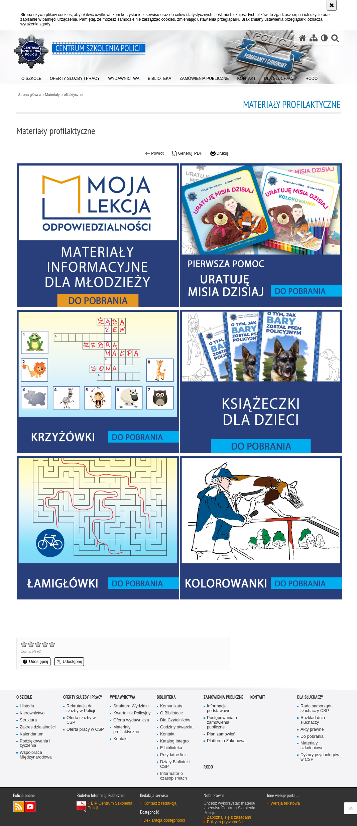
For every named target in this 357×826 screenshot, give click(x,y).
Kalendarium (31, 734)
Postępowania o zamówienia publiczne (222, 722)
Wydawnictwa (122, 697)
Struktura (28, 720)
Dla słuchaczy (310, 697)
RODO (208, 767)
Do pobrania (312, 736)
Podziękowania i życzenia (35, 743)
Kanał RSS (18, 806)
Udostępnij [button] (35, 661)
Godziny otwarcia (176, 727)
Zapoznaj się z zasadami (229, 817)
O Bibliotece (171, 713)
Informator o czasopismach (173, 776)
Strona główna (29, 95)
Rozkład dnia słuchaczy (313, 720)
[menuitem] (31, 77)
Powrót (154, 153)
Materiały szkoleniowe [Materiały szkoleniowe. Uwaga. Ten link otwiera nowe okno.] (312, 745)
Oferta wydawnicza (131, 720)
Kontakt (120, 739)
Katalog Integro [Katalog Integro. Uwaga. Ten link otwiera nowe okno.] (174, 741)
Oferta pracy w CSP (85, 729)
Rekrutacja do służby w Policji (81, 708)
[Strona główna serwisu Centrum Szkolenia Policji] (302, 38)
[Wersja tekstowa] (324, 38)
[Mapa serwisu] (314, 38)
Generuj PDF (187, 153)
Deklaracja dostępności (164, 820)
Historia (27, 706)
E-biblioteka (171, 748)
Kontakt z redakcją (159, 803)
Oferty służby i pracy (82, 697)
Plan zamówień (221, 734)
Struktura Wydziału (131, 706)
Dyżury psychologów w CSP (320, 757)
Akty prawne (312, 729)
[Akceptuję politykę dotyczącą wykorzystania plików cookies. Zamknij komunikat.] (332, 5)
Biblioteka (166, 697)
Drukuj (219, 153)
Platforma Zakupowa (226, 741)
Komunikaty (171, 706)
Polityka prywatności (225, 822)
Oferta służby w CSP (81, 720)
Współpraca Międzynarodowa (35, 755)
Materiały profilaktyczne (64, 95)
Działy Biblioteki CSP (175, 764)
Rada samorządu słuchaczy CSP (317, 708)
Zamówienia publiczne (223, 697)
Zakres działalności (37, 727)
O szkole (24, 697)
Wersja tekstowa (285, 803)
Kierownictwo (32, 713)
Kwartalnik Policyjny (132, 713)
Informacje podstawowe (218, 708)
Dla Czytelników (175, 720)
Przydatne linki (174, 755)
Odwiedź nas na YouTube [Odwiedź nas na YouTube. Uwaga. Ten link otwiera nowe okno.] (30, 806)
